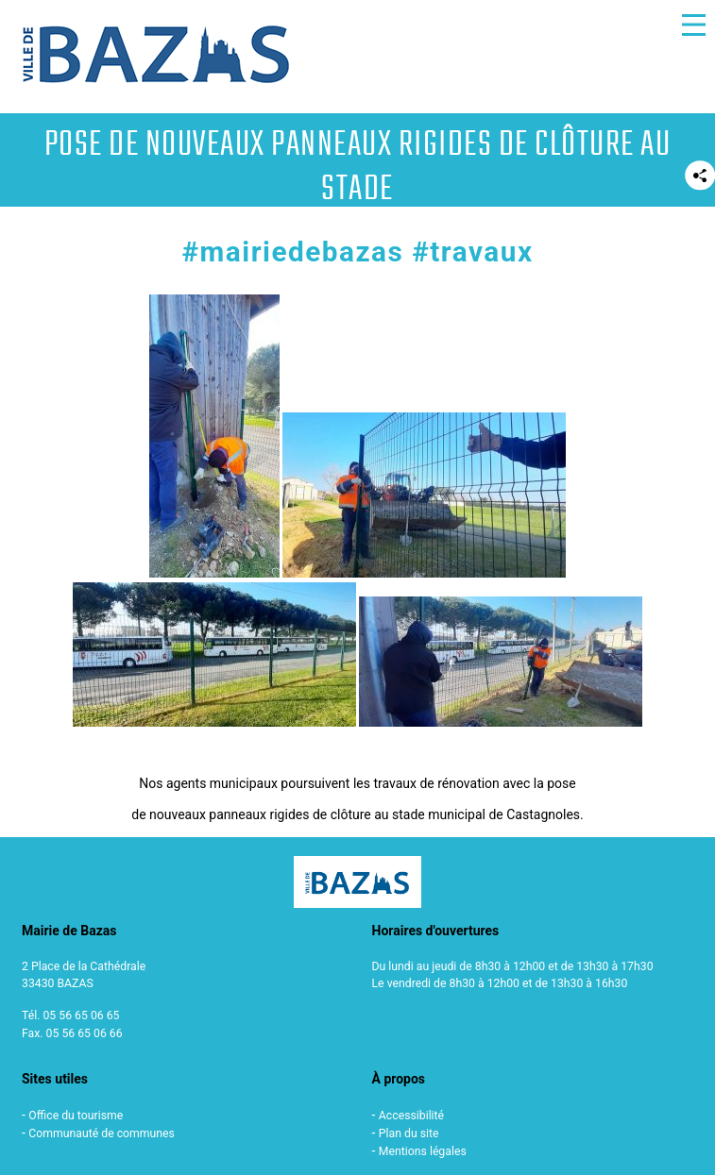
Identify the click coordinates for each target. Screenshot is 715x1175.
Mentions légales (423, 1151)
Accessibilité (411, 1115)
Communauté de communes (101, 1133)
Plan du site (409, 1133)
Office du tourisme (75, 1115)
